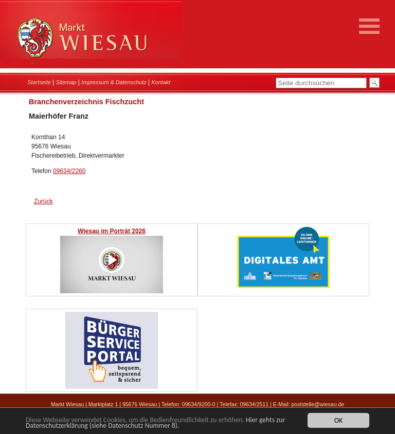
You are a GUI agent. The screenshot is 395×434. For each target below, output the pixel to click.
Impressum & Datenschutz (114, 82)
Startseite (39, 82)
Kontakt (161, 82)
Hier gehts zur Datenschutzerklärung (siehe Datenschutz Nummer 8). (155, 423)
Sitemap (66, 82)
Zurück (43, 201)
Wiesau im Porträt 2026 (112, 231)
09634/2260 (69, 171)
